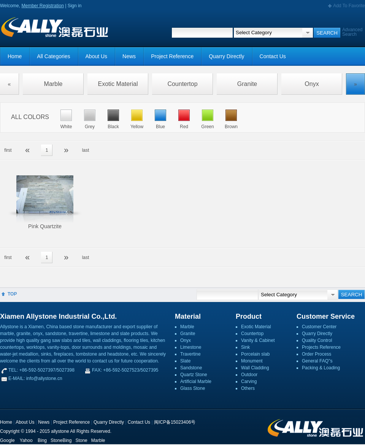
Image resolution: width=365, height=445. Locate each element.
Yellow (136, 126)
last (85, 150)
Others (248, 388)
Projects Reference (321, 347)
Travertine (190, 354)
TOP (12, 294)
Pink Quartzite (45, 226)
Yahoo (26, 440)
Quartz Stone (193, 374)
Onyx (312, 84)
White (66, 126)
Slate (185, 361)
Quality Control (317, 340)
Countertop (182, 84)
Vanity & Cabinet (258, 340)
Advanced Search (352, 32)
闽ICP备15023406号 (174, 422)
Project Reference (172, 56)
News (129, 56)
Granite (247, 84)
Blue (160, 126)
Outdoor (249, 374)
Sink (245, 347)
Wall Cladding (255, 367)
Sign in (75, 5)
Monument (252, 361)
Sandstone (191, 367)
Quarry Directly (226, 56)
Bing (42, 440)
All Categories (53, 56)
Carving (249, 381)
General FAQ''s (317, 361)
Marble (53, 84)
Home (15, 56)
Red (184, 126)
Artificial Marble (195, 381)
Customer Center (319, 326)
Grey (90, 126)
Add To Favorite (349, 5)
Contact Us (273, 56)
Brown (231, 126)
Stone (81, 440)
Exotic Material (118, 84)
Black (113, 126)
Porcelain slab (255, 354)
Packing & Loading (321, 367)
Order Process (316, 354)
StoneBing (61, 440)
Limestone (190, 347)
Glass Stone (192, 388)
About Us (97, 56)
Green (207, 126)
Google (7, 440)
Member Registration (42, 5)
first (7, 150)
